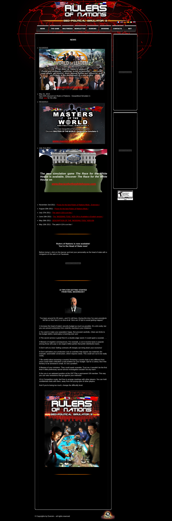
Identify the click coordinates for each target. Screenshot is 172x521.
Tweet (31, 10)
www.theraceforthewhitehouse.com (74, 183)
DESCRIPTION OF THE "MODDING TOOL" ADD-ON (73, 220)
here (45, 98)
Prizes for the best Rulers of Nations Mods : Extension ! (78, 205)
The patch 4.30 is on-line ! (62, 213)
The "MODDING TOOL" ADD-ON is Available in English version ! (78, 217)
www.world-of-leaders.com (72, 87)
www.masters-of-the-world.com (72, 141)
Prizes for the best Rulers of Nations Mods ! (71, 209)
